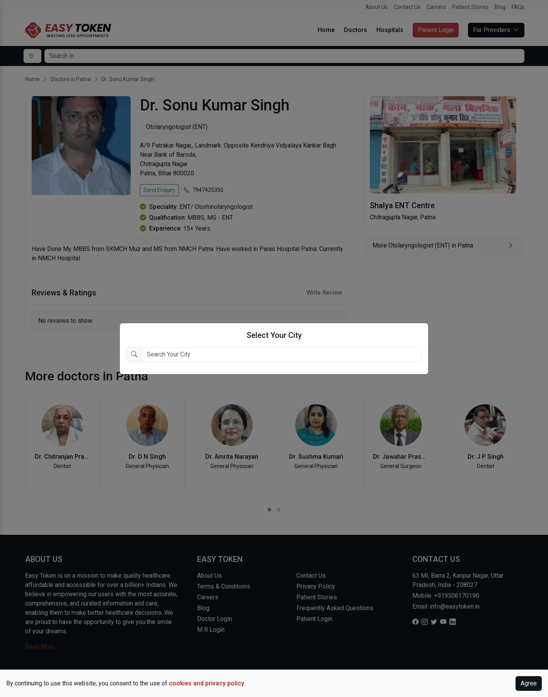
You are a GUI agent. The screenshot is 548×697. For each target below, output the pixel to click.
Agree (529, 683)
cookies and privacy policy (206, 683)
